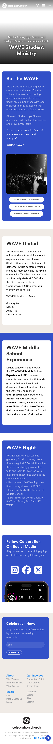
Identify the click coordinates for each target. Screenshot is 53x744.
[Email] (25, 644)
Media (10, 692)
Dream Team (33, 686)
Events (30, 695)
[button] (46, 5)
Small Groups (33, 682)
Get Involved (35, 675)
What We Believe (14, 682)
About (10, 675)
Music (9, 702)
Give (29, 698)
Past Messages (14, 699)
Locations (31, 691)
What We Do (12, 686)
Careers (30, 701)
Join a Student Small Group (26, 207)
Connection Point (35, 679)
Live (8, 695)
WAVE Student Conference (26, 200)
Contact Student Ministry (26, 214)
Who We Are (12, 679)
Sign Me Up (14, 652)
